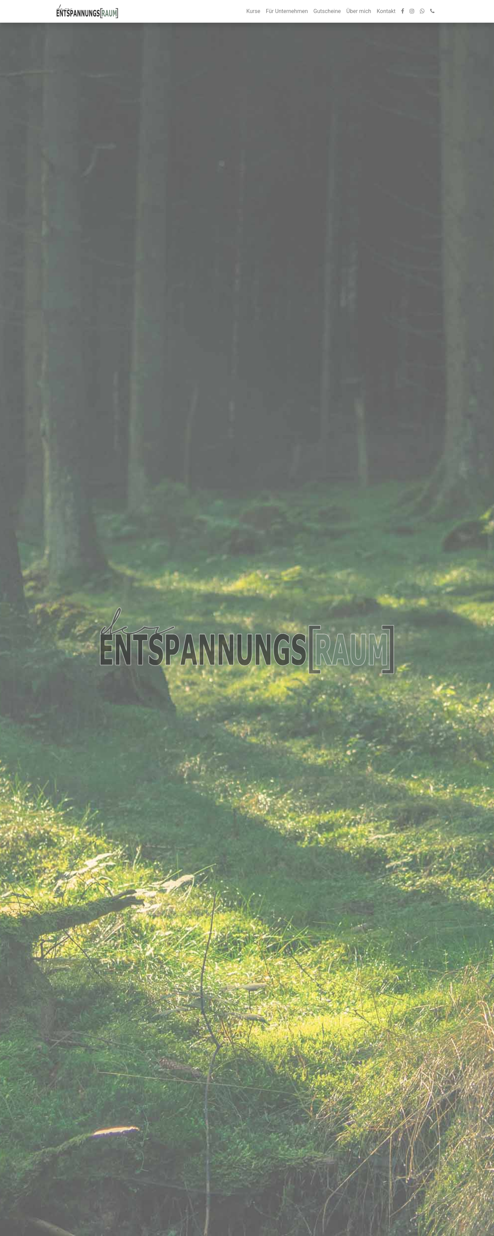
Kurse (253, 11)
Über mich (358, 11)
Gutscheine (327, 11)
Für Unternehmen (287, 11)
